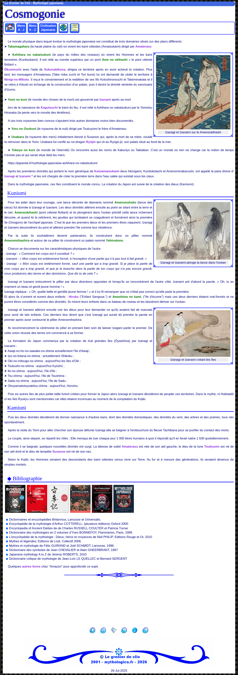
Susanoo (58, 451)
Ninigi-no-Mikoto (16, 79)
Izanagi (9, 176)
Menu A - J (21, 27)
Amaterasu (143, 46)
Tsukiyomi (211, 446)
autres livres (31, 566)
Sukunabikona (54, 69)
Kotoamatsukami (106, 171)
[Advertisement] (119, 601)
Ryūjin (91, 142)
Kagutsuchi (49, 107)
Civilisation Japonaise (48, 27)
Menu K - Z (33, 27)
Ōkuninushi (12, 69)
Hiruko (73, 297)
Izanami (105, 99)
